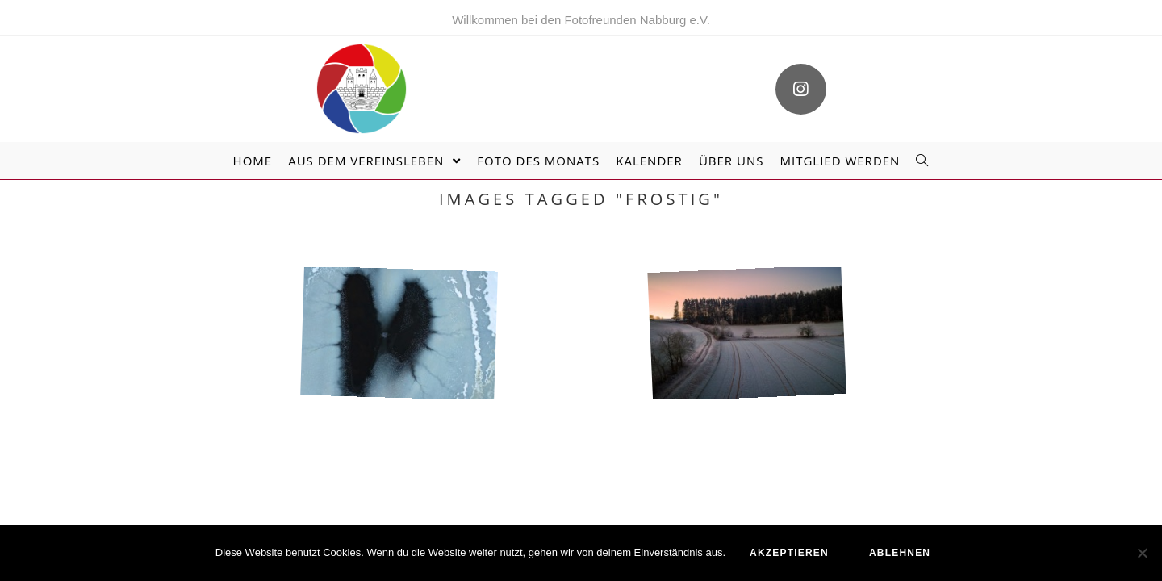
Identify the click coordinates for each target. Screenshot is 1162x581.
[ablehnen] (1142, 553)
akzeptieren (789, 552)
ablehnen (899, 552)
